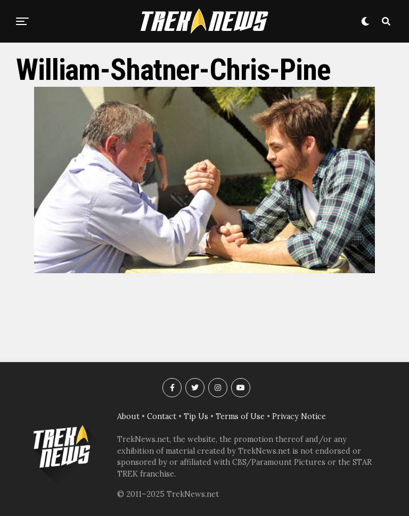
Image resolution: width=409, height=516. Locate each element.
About (128, 416)
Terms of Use (240, 416)
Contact (161, 416)
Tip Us (196, 416)
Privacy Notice (299, 416)
